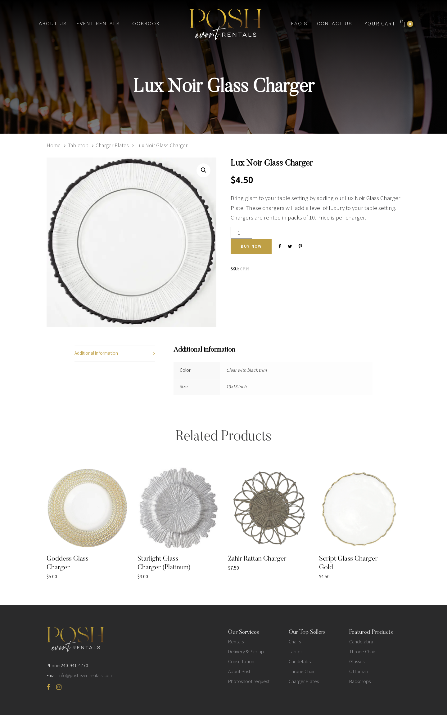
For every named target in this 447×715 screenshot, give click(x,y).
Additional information (96, 353)
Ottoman (358, 671)
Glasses (356, 661)
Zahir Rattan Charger (257, 559)
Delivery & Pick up (246, 651)
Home (54, 145)
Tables (295, 651)
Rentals (236, 641)
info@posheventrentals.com (85, 675)
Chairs (295, 641)
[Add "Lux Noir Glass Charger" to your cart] (251, 246)
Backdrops (360, 681)
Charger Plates (112, 145)
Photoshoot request (249, 681)
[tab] (114, 353)
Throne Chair (302, 671)
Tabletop (78, 145)
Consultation (241, 661)
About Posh (239, 671)
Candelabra (301, 661)
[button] (203, 170)
